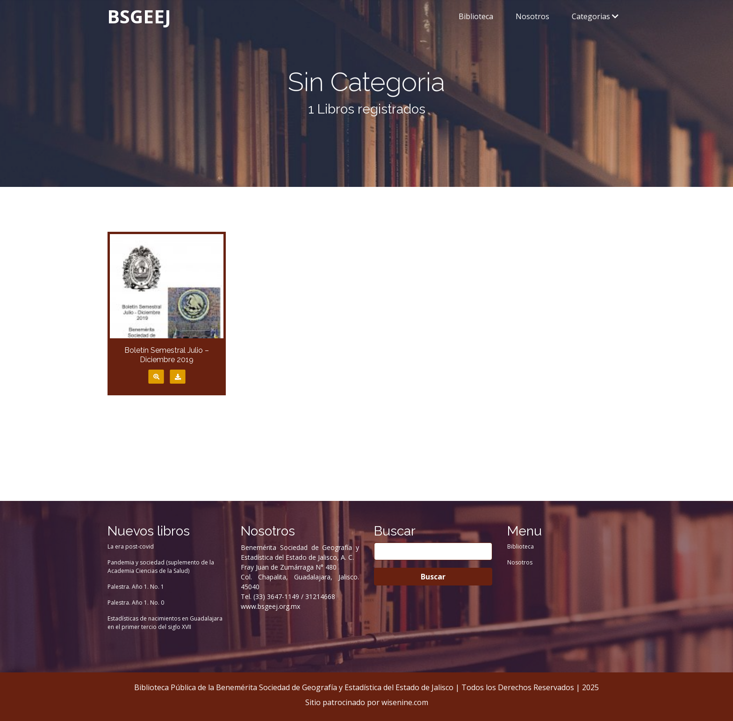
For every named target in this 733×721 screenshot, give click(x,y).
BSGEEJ (139, 16)
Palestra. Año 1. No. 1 (136, 587)
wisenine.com (404, 702)
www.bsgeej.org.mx (270, 606)
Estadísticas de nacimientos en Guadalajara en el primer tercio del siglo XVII (165, 622)
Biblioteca (476, 16)
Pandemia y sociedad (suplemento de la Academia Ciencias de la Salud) (161, 566)
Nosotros (532, 16)
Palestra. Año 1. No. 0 (136, 603)
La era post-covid (131, 546)
